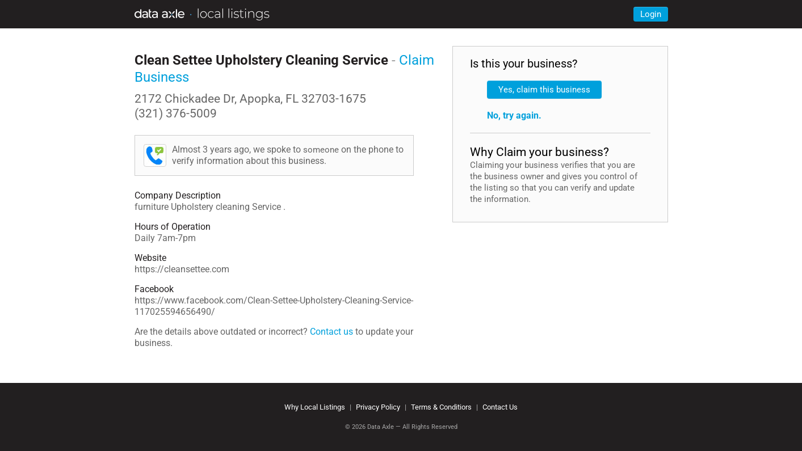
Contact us (331, 331)
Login (650, 14)
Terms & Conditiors (441, 407)
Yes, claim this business (544, 90)
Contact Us (500, 407)
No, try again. (514, 115)
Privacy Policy (378, 407)
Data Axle (380, 427)
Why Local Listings (314, 407)
